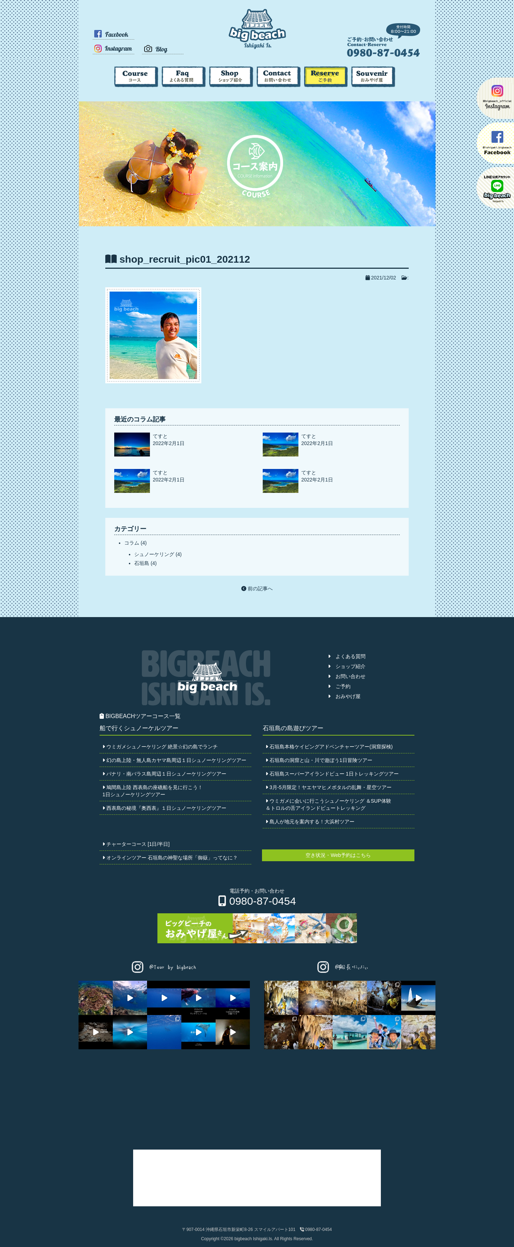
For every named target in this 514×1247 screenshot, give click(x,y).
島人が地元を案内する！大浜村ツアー (310, 821)
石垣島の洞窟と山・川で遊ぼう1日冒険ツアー (319, 760)
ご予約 (339, 686)
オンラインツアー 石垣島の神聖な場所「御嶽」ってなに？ (170, 857)
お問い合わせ (347, 676)
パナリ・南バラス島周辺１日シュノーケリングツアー (164, 774)
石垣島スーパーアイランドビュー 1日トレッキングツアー (332, 774)
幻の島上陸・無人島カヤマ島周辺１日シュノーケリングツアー (174, 760)
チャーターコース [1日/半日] (136, 844)
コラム (131, 543)
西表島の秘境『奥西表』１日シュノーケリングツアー (164, 808)
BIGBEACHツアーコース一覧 (140, 716)
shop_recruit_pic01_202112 (185, 259)
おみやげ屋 (344, 696)
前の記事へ (257, 588)
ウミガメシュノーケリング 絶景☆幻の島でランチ (160, 746)
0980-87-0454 (257, 901)
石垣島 (141, 563)
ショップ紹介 (347, 666)
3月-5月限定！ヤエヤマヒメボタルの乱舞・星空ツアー (329, 787)
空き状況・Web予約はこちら (338, 855)
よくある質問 (347, 656)
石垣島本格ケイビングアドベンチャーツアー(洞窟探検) (329, 746)
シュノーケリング (154, 554)
